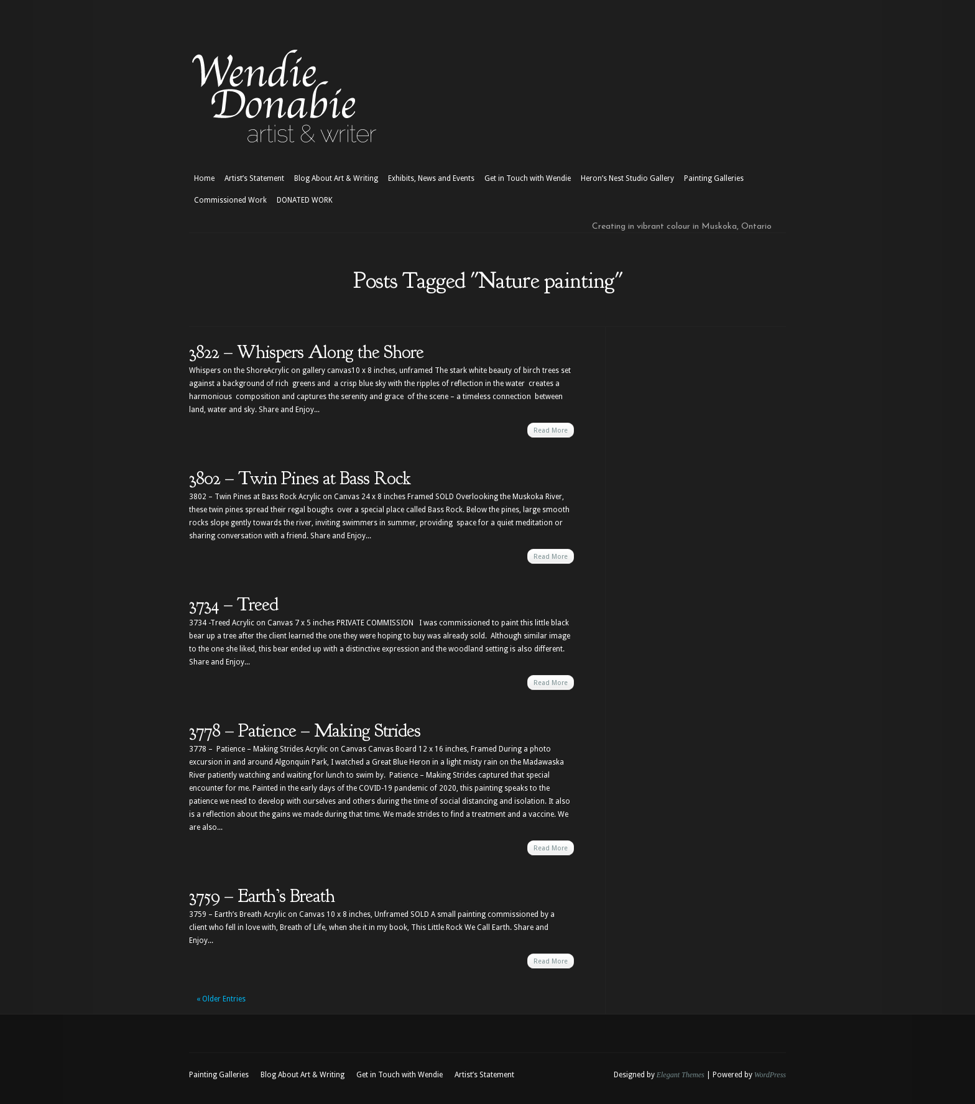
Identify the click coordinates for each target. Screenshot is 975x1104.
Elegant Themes (681, 1074)
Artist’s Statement (254, 178)
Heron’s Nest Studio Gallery (627, 178)
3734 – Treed (233, 604)
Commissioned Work (230, 200)
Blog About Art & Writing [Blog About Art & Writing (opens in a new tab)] (336, 178)
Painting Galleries (714, 178)
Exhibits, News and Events (431, 178)
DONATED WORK (305, 200)
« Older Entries (221, 999)
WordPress (770, 1074)
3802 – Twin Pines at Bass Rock (300, 478)
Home (204, 178)
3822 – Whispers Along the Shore (306, 352)
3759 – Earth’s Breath (262, 896)
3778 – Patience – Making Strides (304, 730)
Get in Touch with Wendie (527, 178)
